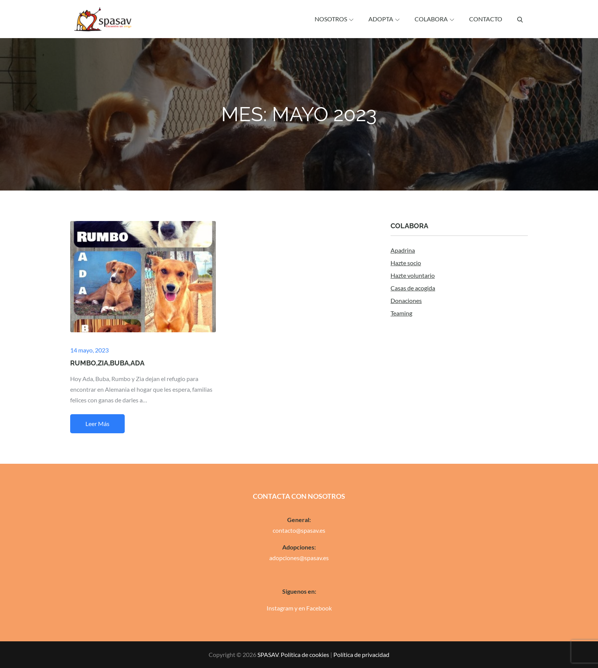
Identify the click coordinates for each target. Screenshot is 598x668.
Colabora (434, 18)
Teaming (401, 313)
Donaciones (406, 300)
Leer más (97, 423)
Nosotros (334, 18)
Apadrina (403, 250)
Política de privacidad (361, 654)
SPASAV (267, 654)
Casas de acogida (413, 288)
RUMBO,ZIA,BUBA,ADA (107, 363)
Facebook (319, 608)
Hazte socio (406, 262)
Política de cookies (305, 654)
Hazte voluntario (413, 275)
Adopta (384, 18)
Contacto (485, 18)
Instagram (280, 608)
